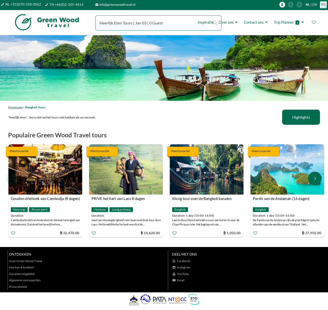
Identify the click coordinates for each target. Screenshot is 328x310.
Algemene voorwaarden (25, 280)
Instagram (183, 267)
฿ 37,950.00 (311, 233)
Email (180, 280)
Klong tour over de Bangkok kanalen (202, 198)
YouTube (183, 274)
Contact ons (256, 22)
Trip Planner (289, 22)
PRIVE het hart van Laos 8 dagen (118, 198)
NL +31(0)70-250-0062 (23, 4)
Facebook (183, 261)
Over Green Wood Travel (25, 261)
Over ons (229, 22)
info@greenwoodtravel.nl (117, 5)
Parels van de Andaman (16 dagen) (281, 198)
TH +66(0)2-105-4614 (66, 5)
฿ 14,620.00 (150, 233)
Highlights (301, 117)
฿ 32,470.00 (69, 233)
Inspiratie (206, 22)
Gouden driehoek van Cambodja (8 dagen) (45, 198)
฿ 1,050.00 (232, 233)
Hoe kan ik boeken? (21, 267)
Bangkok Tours (35, 107)
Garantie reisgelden (22, 274)
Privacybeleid (18, 287)
